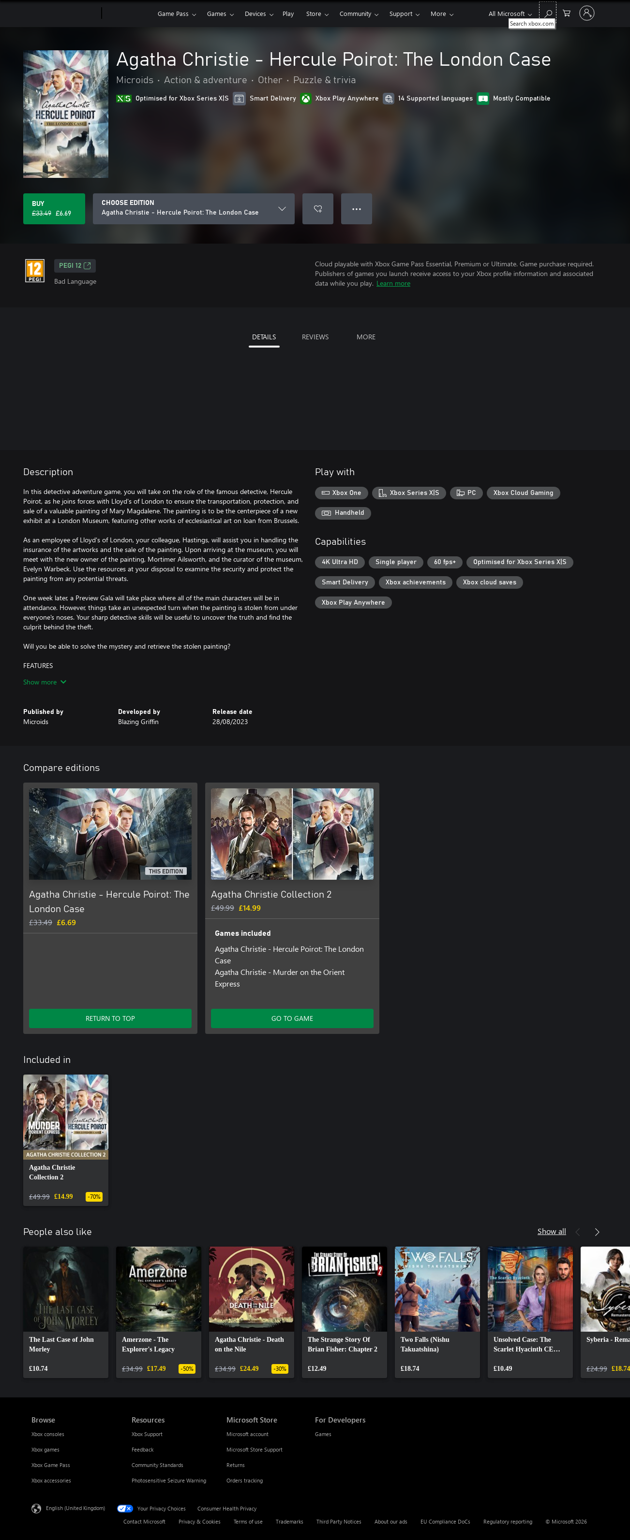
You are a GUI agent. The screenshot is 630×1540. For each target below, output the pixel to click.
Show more (44, 681)
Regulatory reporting (507, 1521)
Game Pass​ (173, 13)
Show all (552, 1231)
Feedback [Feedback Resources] (142, 1449)
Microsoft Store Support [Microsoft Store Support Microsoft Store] (254, 1449)
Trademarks (289, 1521)
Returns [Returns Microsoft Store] (235, 1465)
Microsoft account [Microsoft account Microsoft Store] (247, 1434)
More (438, 13)
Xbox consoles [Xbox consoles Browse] (47, 1434)
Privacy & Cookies (200, 1521)
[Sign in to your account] (587, 13)
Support (401, 13)
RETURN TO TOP (110, 1018)
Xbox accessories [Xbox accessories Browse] (51, 1480)
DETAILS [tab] (264, 336)
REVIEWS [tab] (315, 336)
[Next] (597, 1232)
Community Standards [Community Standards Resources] (157, 1465)
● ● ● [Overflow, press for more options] (356, 208)
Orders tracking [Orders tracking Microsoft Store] (244, 1480)
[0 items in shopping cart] (566, 12)
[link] (65, 1140)
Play (288, 13)
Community (355, 13)
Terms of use (248, 1521)
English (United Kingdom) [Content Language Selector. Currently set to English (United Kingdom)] (75, 1508)
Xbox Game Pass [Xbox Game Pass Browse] (50, 1465)
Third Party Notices (338, 1521)
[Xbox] (128, 13)
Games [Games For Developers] (323, 1434)
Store (313, 13)
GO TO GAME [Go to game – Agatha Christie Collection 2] (292, 1018)
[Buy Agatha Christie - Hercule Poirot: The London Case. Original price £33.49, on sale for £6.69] (54, 208)
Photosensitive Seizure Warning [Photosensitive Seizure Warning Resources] (169, 1480)
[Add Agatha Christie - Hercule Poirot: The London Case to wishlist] (317, 208)
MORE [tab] (366, 336)
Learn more (393, 283)
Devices (255, 13)
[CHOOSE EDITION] (194, 208)
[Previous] (577, 1232)
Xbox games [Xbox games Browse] (45, 1449)
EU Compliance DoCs (445, 1521)
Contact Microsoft (144, 1521)
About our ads (391, 1521)
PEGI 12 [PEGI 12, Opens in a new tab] (75, 266)
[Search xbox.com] (547, 12)
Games (216, 13)
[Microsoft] (64, 13)
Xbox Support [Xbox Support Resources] (147, 1434)
